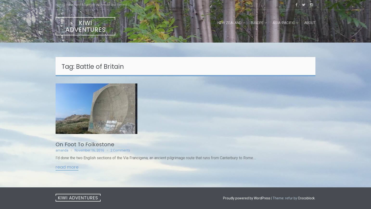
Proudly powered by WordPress (246, 198)
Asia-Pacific (284, 23)
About (309, 23)
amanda (62, 150)
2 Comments (120, 150)
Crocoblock (306, 198)
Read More (67, 167)
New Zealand (229, 23)
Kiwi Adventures (85, 26)
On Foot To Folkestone (85, 144)
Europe (257, 23)
